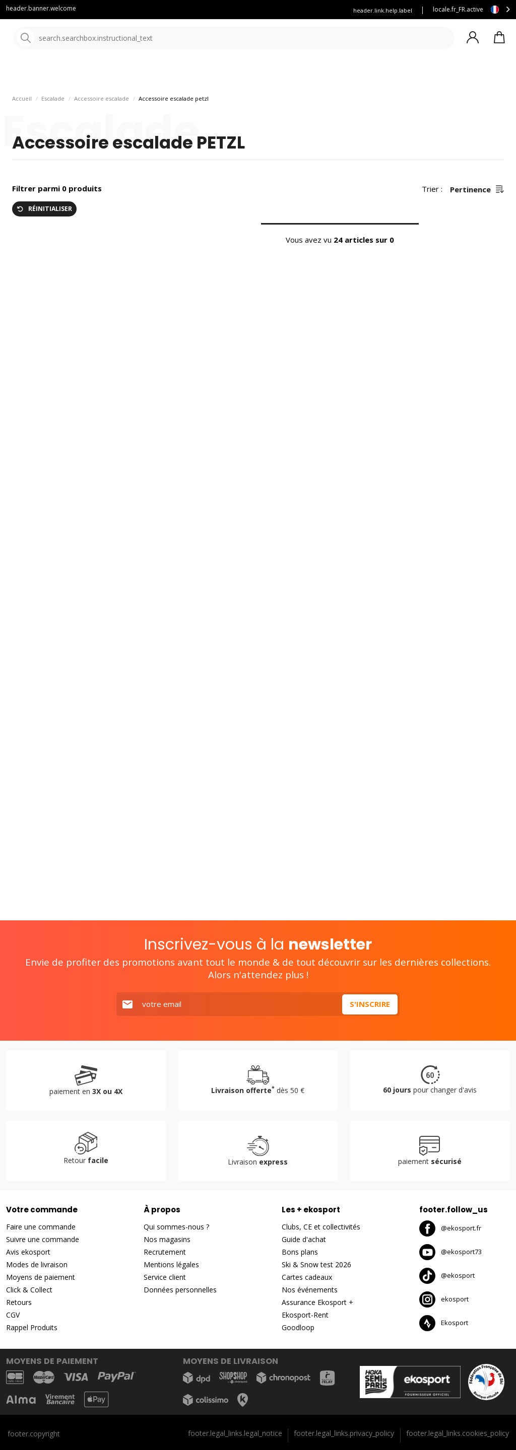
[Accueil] (59, 39)
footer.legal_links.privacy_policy (344, 1433)
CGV (13, 1315)
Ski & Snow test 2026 (316, 1264)
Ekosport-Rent (305, 1315)
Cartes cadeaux (307, 1277)
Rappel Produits (31, 1327)
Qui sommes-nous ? (176, 1226)
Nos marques (312, 75)
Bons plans (443, 75)
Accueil (22, 126)
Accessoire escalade (101, 126)
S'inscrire (370, 1004)
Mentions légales (171, 1264)
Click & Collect (29, 1289)
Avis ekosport (28, 1252)
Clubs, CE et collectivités (321, 1226)
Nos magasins (167, 1239)
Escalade (52, 126)
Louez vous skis (234, 10)
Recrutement (165, 1252)
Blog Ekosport (175, 10)
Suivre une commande (42, 1239)
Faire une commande (41, 1226)
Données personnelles (180, 1289)
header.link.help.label (382, 10)
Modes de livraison (37, 1264)
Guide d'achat (304, 1239)
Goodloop (298, 1327)
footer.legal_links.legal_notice (235, 1433)
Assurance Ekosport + (303, 10)
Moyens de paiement (40, 1277)
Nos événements (310, 1289)
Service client (119, 10)
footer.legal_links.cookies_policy (457, 1433)
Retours (19, 1302)
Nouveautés (375, 75)
